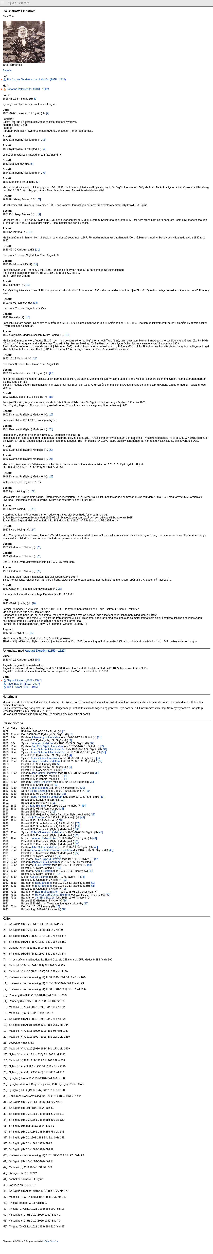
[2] (47, 113)
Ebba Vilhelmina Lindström (46, 796)
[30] (37, 659)
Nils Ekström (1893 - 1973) (22, 687)
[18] (51, 396)
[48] (89, 865)
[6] (44, 172)
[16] (35, 358)
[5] (31, 163)
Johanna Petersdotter (43, 838)
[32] (92, 743)
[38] (97, 773)
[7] (37, 181)
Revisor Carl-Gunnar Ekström (52, 894)
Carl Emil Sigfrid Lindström (47, 746)
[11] (37, 249)
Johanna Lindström (42, 743)
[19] (51, 414)
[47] (96, 859)
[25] (39, 556)
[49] (91, 871)
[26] (39, 571)
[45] (95, 847)
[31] (99, 737)
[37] (100, 761)
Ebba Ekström (43, 882)
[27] (60, 588)
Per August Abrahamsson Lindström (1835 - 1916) (36, 79)
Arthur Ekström (44, 871)
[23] (33, 509)
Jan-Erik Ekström (45, 897)
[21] (51, 458)
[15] (67, 335)
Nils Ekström (37, 817)
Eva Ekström (47, 891)
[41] (102, 796)
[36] (98, 758)
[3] (44, 139)
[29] (32, 633)
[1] (35, 98)
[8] (39, 199)
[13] (28, 284)
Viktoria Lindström (45, 758)
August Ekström (38, 787)
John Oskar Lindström (44, 773)
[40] (88, 790)
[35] (103, 752)
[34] (105, 749)
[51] (93, 885)
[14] (35, 302)
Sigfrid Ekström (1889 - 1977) (23, 680)
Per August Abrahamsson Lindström (51, 850)
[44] (94, 838)
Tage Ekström (38, 805)
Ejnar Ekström (43, 885)
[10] (30, 232)
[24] (33, 529)
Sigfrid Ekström (39, 790)
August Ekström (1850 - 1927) (45, 650)
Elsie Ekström (43, 865)
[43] (101, 832)
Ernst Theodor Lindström (45, 761)
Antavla (7, 70)
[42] (82, 817)
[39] (91, 782)
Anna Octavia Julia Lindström (48, 749)
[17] (51, 373)
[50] (93, 882)
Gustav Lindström (41, 782)
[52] (108, 894)
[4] (44, 149)
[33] (102, 746)
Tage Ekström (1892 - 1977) (23, 683)
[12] (36, 264)
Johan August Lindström (45, 737)
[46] (111, 850)
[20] (51, 429)
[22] (51, 476)
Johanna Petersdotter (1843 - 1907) (27, 89)
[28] (34, 603)
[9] (39, 214)
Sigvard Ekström (48, 859)
